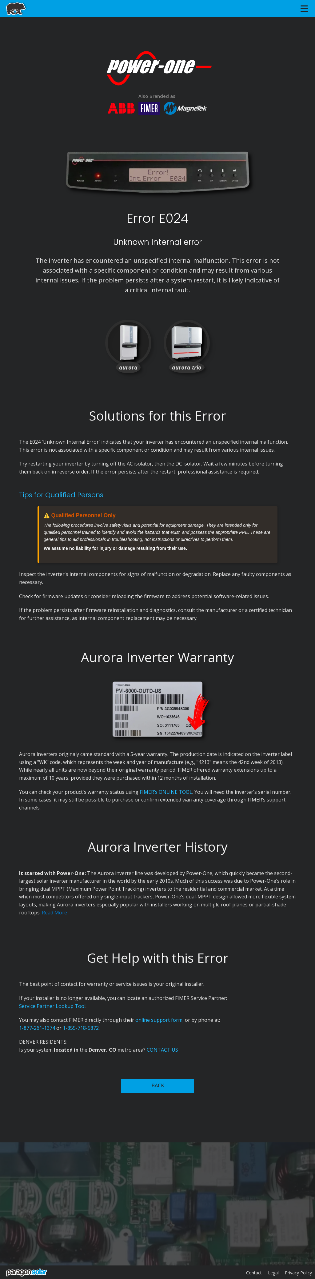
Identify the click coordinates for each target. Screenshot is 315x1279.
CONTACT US (162, 1049)
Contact (254, 1273)
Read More (54, 912)
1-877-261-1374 (37, 1028)
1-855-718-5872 (81, 1028)
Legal (273, 1273)
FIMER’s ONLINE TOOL (166, 792)
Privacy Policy (298, 1273)
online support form (158, 1020)
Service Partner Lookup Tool (52, 1006)
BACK (157, 1085)
